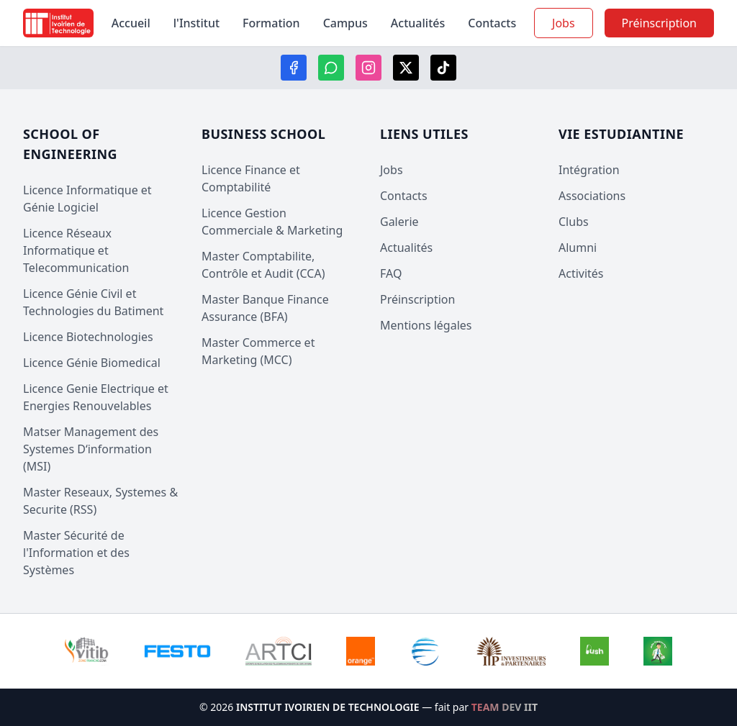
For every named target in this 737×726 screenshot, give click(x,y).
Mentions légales (426, 325)
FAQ (391, 273)
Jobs (563, 23)
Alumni (578, 247)
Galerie (399, 222)
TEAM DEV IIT (504, 707)
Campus (345, 23)
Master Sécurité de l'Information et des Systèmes (76, 552)
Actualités (418, 23)
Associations (592, 196)
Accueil (131, 23)
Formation (271, 23)
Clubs (574, 222)
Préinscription (417, 299)
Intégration (589, 170)
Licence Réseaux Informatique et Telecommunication (76, 250)
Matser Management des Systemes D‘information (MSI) (90, 449)
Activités (581, 273)
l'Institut (196, 23)
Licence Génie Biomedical (91, 363)
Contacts (492, 23)
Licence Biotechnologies (88, 337)
